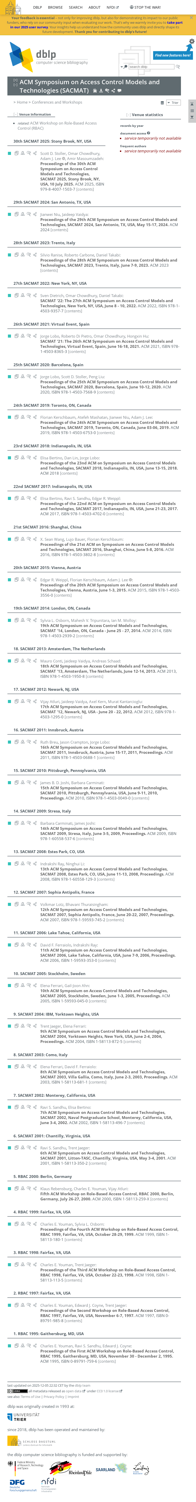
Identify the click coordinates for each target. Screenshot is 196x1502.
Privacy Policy (54, 1396)
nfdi (111, 7)
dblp (37, 7)
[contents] (85, 189)
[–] (128, 114)
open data (73, 1391)
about (95, 7)
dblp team (82, 1385)
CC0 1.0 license (108, 1391)
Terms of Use (30, 1396)
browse (55, 7)
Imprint (73, 1396)
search (75, 7)
